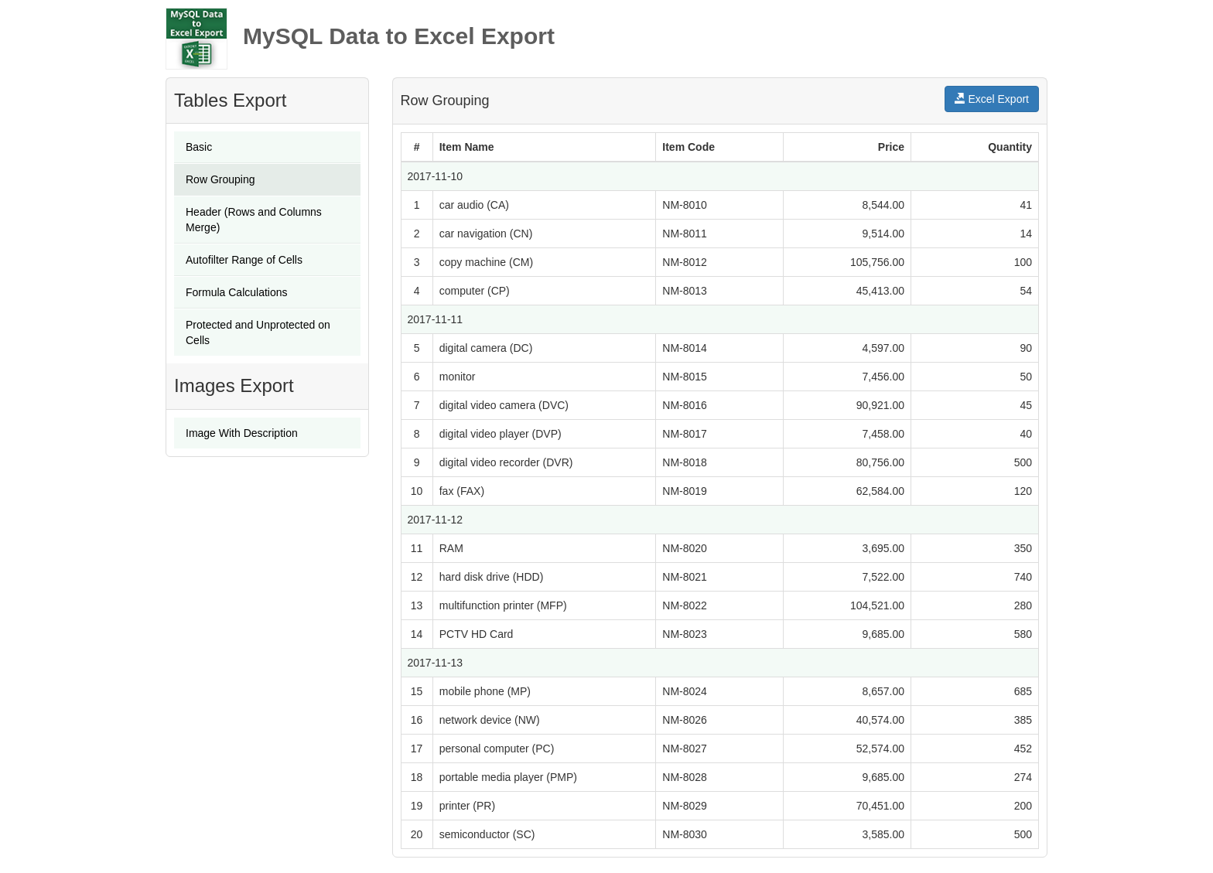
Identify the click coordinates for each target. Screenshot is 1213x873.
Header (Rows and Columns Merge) (254, 220)
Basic (199, 147)
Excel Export (992, 99)
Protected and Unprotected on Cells (258, 332)
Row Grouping (220, 179)
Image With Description (242, 433)
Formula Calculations (237, 292)
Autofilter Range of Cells (244, 260)
